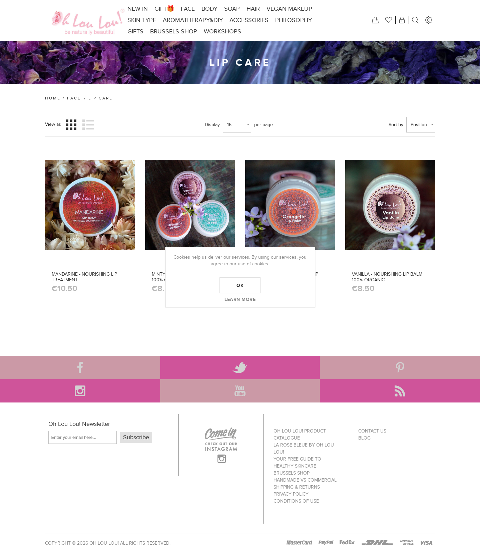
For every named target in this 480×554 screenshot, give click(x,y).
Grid (71, 124)
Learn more (240, 299)
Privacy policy (291, 494)
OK (240, 285)
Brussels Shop (292, 473)
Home (53, 98)
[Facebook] (80, 367)
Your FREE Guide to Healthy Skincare (297, 462)
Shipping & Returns (297, 487)
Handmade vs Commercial (305, 480)
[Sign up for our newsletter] (82, 437)
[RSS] (400, 390)
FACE (74, 98)
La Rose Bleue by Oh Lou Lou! (304, 448)
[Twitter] (240, 367)
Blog (364, 438)
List (88, 124)
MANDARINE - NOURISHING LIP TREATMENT (84, 277)
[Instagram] (80, 390)
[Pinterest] (400, 367)
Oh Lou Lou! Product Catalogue (300, 434)
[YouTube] (240, 390)
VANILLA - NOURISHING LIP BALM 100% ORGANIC (387, 277)
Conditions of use (296, 501)
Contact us (372, 431)
